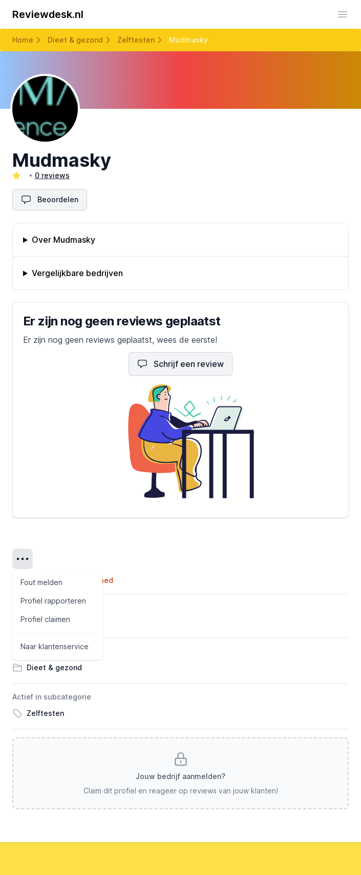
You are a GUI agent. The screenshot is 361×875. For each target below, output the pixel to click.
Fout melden (41, 582)
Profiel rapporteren (53, 600)
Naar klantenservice (54, 646)
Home (22, 39)
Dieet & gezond (75, 39)
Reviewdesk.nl (47, 14)
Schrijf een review (180, 364)
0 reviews (52, 175)
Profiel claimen (45, 619)
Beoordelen (49, 200)
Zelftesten (136, 39)
